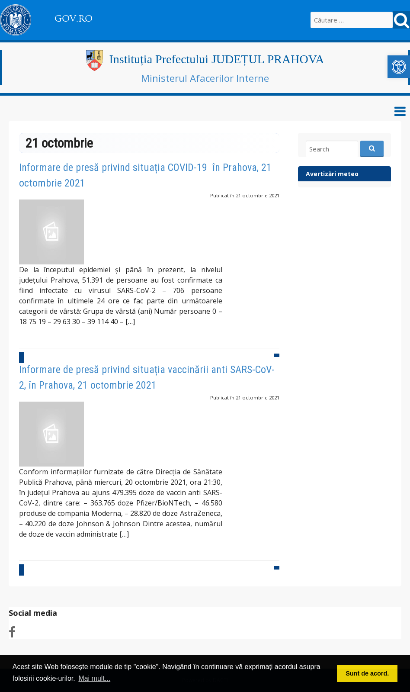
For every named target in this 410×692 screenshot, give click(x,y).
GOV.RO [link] (73, 18)
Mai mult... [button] (94, 678)
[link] (399, 66)
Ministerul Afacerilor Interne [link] (205, 77)
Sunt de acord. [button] (367, 673)
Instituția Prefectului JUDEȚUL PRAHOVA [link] (216, 59)
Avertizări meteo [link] (332, 174)
